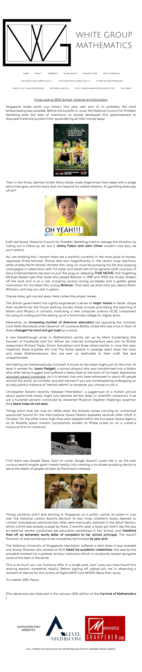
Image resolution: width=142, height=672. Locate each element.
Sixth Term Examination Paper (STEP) (95, 88)
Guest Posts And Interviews (28, 88)
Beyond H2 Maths (59, 88)
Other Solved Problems (109, 81)
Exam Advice (70, 73)
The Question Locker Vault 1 (37, 81)
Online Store (90, 73)
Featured (126, 88)
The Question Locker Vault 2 (74, 81)
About (38, 73)
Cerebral (53, 73)
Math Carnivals (111, 73)
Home (26, 73)
